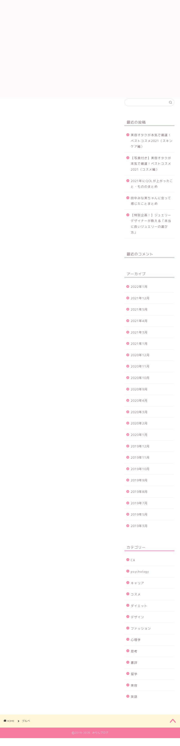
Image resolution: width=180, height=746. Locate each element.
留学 (134, 680)
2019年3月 (139, 532)
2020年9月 (139, 395)
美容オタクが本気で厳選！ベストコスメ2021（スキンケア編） (152, 146)
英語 (134, 703)
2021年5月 (139, 315)
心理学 (136, 646)
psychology (140, 577)
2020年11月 (140, 372)
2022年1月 (139, 292)
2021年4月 (139, 327)
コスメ (136, 600)
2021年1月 (139, 349)
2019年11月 (140, 463)
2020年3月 (139, 418)
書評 (134, 668)
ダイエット (139, 611)
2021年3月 (139, 338)
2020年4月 (139, 406)
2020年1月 (139, 440)
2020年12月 (140, 361)
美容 (134, 691)
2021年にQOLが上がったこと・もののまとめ (152, 190)
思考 (134, 657)
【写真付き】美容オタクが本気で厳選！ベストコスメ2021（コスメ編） (151, 169)
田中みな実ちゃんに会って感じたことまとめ (151, 207)
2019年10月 (140, 475)
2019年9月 (139, 486)
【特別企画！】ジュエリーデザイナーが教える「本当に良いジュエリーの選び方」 (151, 229)
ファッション (141, 634)
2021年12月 (140, 304)
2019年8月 (139, 497)
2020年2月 (139, 429)
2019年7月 (139, 509)
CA (133, 566)
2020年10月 (140, 383)
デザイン (137, 623)
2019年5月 (139, 520)
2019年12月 (140, 452)
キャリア (137, 589)
